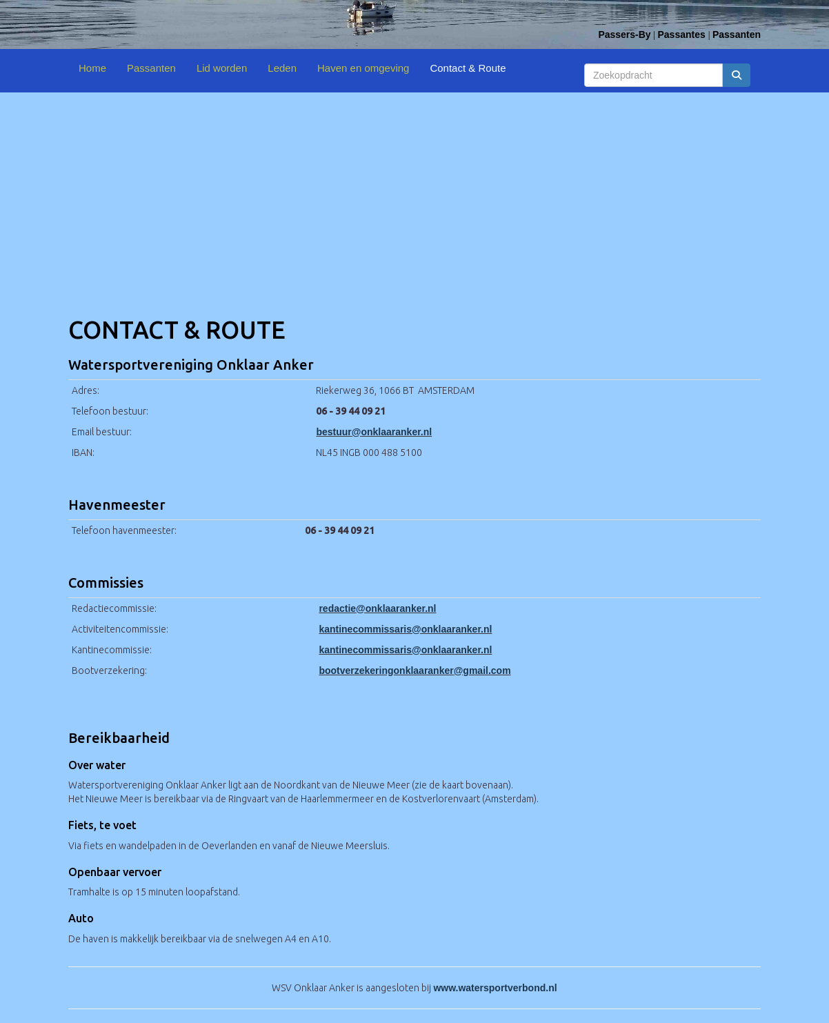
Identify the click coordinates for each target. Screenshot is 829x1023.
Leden (282, 68)
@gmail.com (414, 670)
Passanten (736, 34)
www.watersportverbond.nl (495, 987)
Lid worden (222, 68)
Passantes (682, 34)
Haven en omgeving (363, 68)
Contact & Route (468, 68)
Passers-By (624, 34)
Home (92, 68)
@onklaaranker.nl (374, 431)
